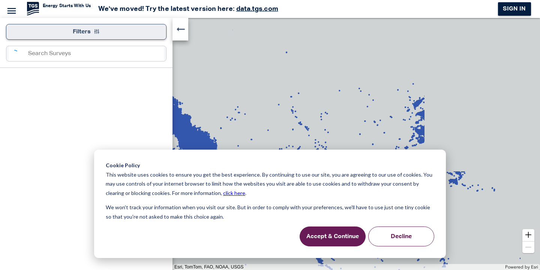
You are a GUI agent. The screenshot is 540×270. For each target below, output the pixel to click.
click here (234, 193)
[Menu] (10, 9)
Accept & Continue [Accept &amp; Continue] (332, 237)
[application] (270, 144)
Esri (534, 267)
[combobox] (96, 53)
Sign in (514, 9)
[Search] (18, 53)
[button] (528, 235)
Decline (401, 237)
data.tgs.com (257, 9)
